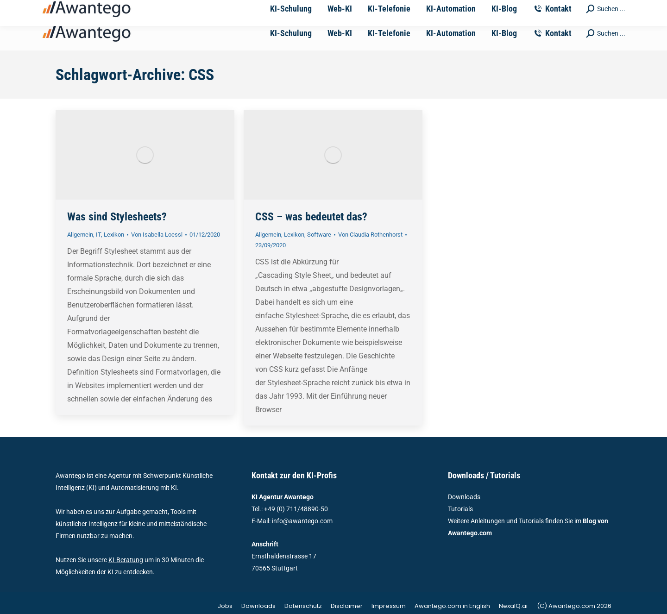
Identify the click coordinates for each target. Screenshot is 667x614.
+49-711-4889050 (195, 8)
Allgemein (80, 234)
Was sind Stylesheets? (117, 216)
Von (156, 234)
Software (319, 234)
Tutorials (460, 509)
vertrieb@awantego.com (271, 8)
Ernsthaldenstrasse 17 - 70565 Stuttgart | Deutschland (395, 8)
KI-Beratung (125, 560)
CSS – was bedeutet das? (311, 216)
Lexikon (114, 234)
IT (98, 234)
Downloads (464, 497)
